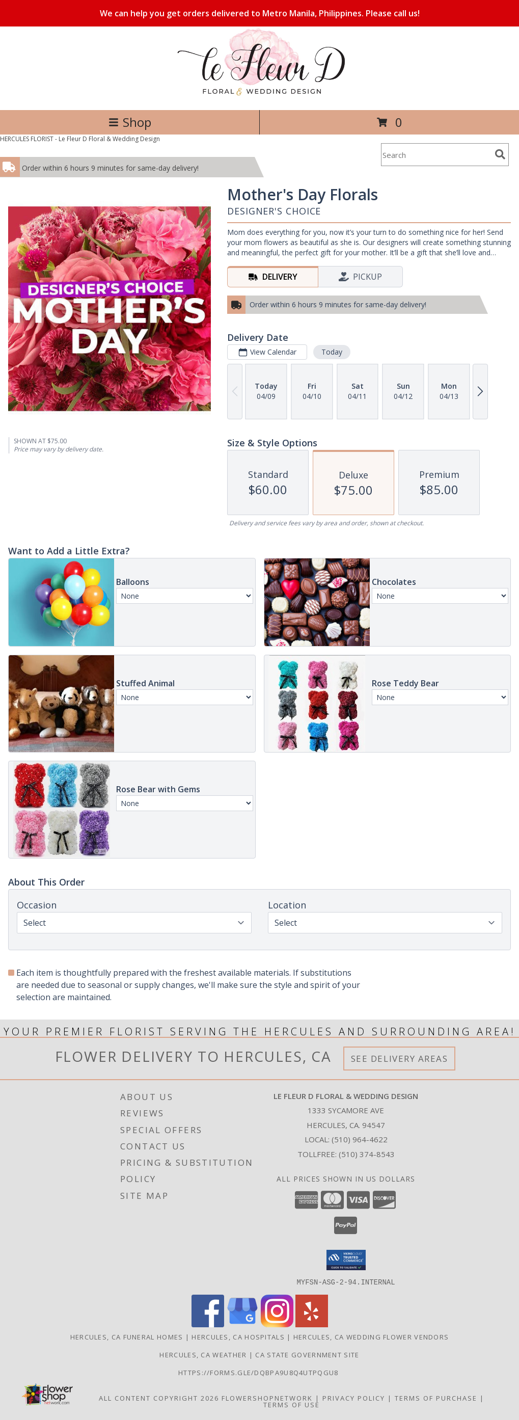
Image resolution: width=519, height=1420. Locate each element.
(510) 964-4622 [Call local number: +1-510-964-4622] (360, 1139)
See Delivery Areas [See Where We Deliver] (399, 1058)
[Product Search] (435, 155)
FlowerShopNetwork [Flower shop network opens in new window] (267, 1397)
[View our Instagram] (277, 1324)
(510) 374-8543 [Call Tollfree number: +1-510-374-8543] (367, 1154)
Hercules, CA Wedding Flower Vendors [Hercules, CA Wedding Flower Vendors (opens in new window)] (371, 1336)
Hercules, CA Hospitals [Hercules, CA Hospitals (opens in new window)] (238, 1336)
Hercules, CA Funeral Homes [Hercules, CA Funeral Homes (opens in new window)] (126, 1336)
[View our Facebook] (208, 1324)
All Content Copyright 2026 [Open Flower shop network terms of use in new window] (159, 1397)
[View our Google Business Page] (242, 1324)
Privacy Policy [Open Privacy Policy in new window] (353, 1397)
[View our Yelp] (311, 1324)
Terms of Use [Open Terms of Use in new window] (291, 1404)
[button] (346, 1260)
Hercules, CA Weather (203, 1354)
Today (331, 352)
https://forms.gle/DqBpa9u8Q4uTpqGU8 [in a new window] (259, 1372)
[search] (500, 154)
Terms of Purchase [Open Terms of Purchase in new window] (436, 1397)
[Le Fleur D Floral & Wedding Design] (259, 95)
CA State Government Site (307, 1354)
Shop (129, 122)
